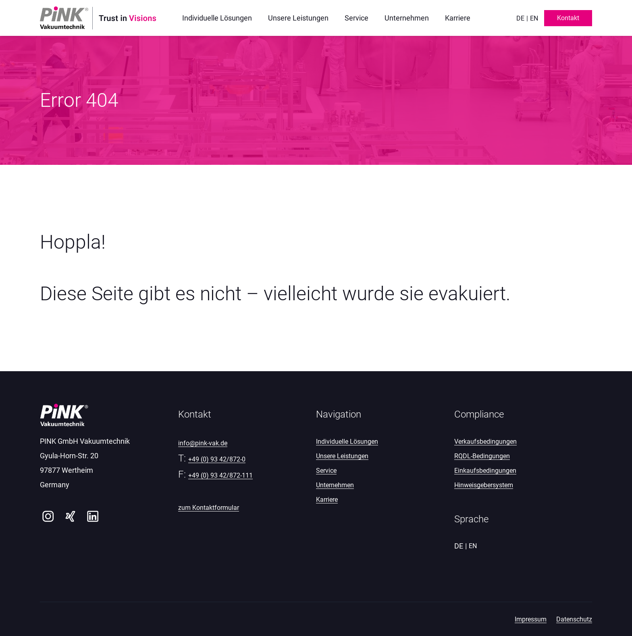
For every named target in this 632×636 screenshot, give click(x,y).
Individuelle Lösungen (347, 441)
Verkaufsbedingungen (485, 441)
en (534, 18)
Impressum (531, 619)
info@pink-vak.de (202, 443)
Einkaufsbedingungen (485, 470)
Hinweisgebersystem (483, 485)
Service (326, 470)
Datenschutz (574, 619)
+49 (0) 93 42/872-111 (220, 475)
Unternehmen (335, 485)
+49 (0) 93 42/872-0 (216, 459)
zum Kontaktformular (208, 507)
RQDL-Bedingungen (482, 456)
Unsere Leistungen (342, 456)
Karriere (327, 499)
